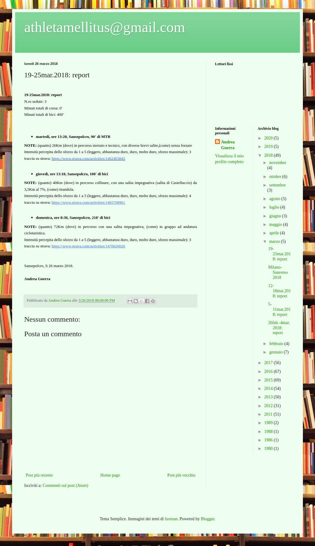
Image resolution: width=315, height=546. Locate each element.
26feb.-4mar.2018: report (279, 327)
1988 (269, 431)
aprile (274, 233)
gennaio (276, 352)
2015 (269, 380)
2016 (269, 371)
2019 (269, 146)
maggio (276, 224)
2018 (269, 155)
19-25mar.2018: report (279, 253)
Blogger (207, 519)
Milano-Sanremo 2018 (278, 272)
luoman (171, 519)
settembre (277, 185)
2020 (269, 138)
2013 (269, 397)
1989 (269, 422)
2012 (269, 406)
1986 (269, 440)
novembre (277, 162)
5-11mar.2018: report (279, 309)
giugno (275, 216)
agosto (275, 198)
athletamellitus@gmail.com (104, 27)
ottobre (275, 176)
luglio (274, 207)
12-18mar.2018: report (279, 290)
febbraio (276, 343)
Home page (110, 475)
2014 (269, 388)
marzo (275, 241)
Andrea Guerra (228, 145)
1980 (269, 448)
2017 (269, 362)
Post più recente (39, 475)
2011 (269, 414)
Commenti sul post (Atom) (65, 485)
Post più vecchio (181, 475)
